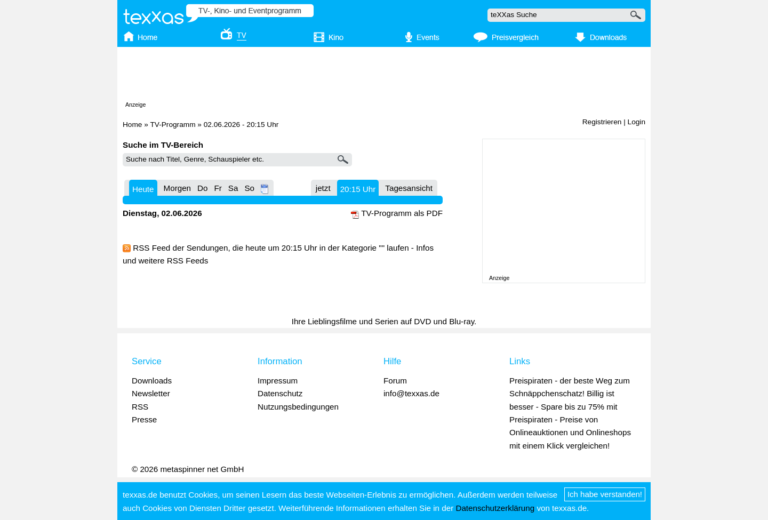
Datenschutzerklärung (494, 508)
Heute (143, 189)
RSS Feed (151, 247)
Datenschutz (280, 393)
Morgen (177, 188)
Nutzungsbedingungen (298, 406)
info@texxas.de (411, 393)
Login (636, 122)
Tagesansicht (409, 188)
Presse (144, 419)
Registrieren (602, 122)
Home (132, 125)
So (249, 188)
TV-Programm (172, 125)
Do (202, 188)
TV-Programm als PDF (402, 213)
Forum (395, 380)
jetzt (323, 188)
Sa (233, 188)
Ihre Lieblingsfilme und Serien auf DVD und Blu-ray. (384, 321)
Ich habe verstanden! (604, 494)
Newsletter (151, 393)
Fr (217, 188)
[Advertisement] (384, 76)
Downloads (152, 380)
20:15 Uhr (358, 189)
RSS (140, 406)
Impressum (278, 380)
